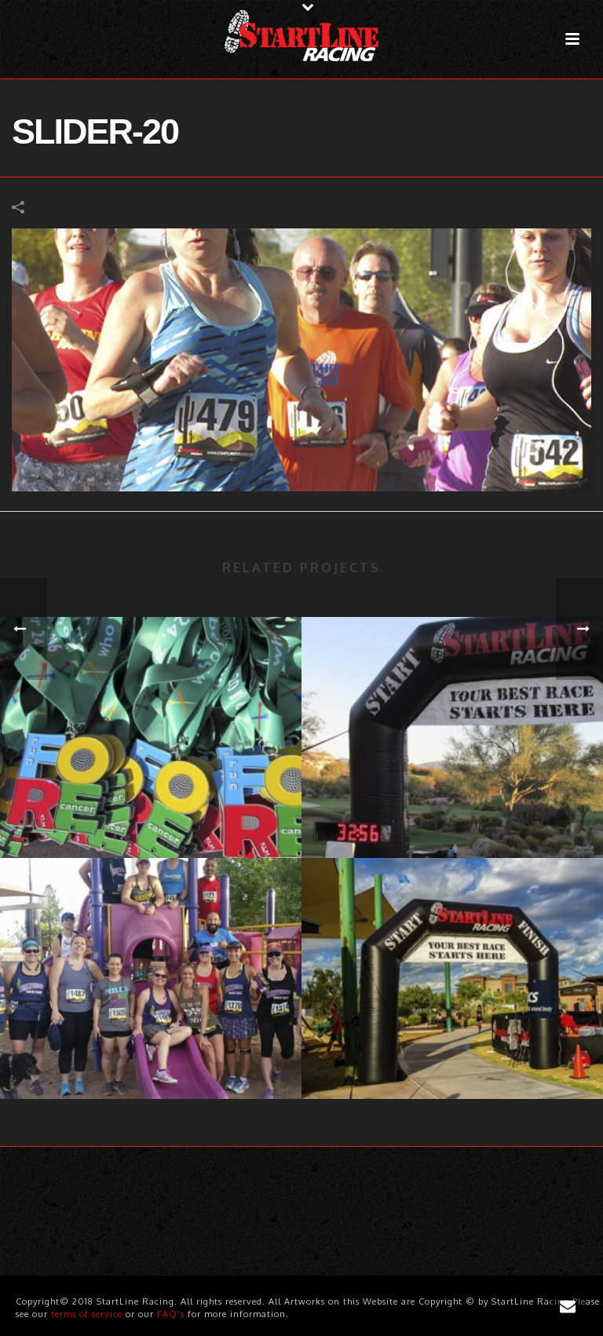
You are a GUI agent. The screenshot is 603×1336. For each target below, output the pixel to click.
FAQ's (171, 1314)
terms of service (86, 1314)
